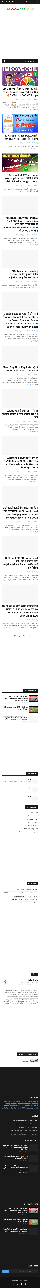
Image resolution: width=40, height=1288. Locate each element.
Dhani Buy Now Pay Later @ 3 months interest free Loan (20, 369)
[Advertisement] (20, 36)
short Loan (13, 1134)
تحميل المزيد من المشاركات (20, 636)
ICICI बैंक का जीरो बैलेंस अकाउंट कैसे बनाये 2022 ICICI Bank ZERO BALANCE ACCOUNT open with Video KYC (20, 611)
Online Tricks (33, 980)
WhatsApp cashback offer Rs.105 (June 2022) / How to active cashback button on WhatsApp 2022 (21, 462)
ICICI (35, 896)
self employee (23, 903)
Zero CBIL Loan (17, 899)
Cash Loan (20, 889)
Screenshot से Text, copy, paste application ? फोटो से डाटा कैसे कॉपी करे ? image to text (20, 178)
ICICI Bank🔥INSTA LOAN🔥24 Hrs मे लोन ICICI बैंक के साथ (21, 137)
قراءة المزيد (34, 109)
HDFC (6, 893)
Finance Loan (15, 893)
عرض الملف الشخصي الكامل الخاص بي (27, 984)
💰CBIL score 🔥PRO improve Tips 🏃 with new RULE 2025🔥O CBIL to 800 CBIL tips (20, 92)
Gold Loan (20, 1127)
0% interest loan (32, 889)
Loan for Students (31, 1130)
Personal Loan (33, 825)
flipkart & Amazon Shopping (28, 832)
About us (28, 2)
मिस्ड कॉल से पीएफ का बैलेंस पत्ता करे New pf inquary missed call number (15, 718)
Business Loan (33, 816)
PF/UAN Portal (33, 822)
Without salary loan (31, 829)
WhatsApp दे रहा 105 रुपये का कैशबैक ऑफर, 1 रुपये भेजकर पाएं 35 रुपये (20, 414)
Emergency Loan (32, 819)
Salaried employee (19, 896)
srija (29, 779)
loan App (34, 903)
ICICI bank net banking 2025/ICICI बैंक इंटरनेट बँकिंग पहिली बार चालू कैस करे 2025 (23, 274)
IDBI (29, 896)
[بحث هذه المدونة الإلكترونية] (23, 1271)
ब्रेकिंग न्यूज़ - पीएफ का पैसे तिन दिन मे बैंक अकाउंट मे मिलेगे (16, 708)
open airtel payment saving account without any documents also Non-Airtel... (16, 698)
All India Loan (33, 813)
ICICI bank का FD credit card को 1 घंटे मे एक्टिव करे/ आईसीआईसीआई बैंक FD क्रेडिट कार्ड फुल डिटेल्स (20, 563)
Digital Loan (33, 1124)
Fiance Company (31, 1127)
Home (36, 2)
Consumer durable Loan (29, 893)
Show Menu (29, 61)
